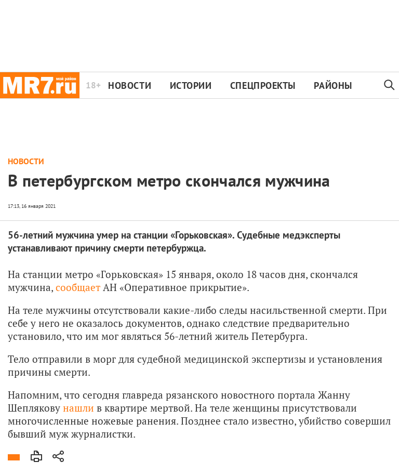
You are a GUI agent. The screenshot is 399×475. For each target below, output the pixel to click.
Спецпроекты (263, 85)
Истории (191, 85)
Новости (129, 85)
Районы (333, 85)
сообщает (78, 287)
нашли (78, 407)
